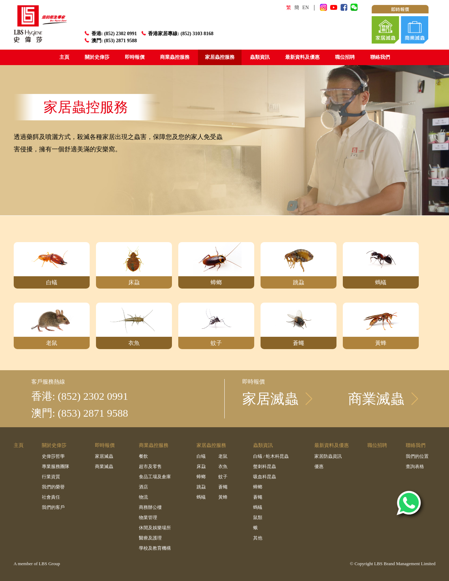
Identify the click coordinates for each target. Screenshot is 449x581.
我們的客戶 (53, 507)
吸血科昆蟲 (264, 476)
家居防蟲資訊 (328, 456)
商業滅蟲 (104, 466)
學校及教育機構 (155, 548)
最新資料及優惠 (302, 57)
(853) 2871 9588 (120, 40)
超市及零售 (150, 466)
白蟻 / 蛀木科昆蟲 (271, 456)
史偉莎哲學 (53, 456)
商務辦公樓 (150, 507)
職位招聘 (345, 57)
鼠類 (257, 517)
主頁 (64, 57)
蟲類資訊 (260, 57)
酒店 (143, 487)
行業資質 (51, 476)
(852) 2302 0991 (120, 33)
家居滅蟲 (104, 456)
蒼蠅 (222, 487)
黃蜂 (222, 497)
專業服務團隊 (55, 466)
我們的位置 (417, 456)
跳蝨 (201, 487)
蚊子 (222, 476)
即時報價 (135, 57)
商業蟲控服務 (175, 57)
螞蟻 (201, 497)
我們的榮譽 (53, 487)
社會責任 (51, 497)
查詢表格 (415, 466)
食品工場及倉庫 (155, 476)
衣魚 (222, 466)
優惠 (318, 466)
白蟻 (201, 456)
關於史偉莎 (97, 57)
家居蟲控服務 (220, 57)
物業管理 (148, 517)
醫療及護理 (150, 538)
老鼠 (222, 456)
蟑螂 (201, 476)
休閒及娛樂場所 (155, 527)
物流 (143, 497)
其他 (257, 538)
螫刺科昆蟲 (264, 466)
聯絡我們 (380, 57)
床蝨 (201, 466)
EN (305, 7)
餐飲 (143, 456)
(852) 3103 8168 (196, 33)
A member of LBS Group (37, 563)
